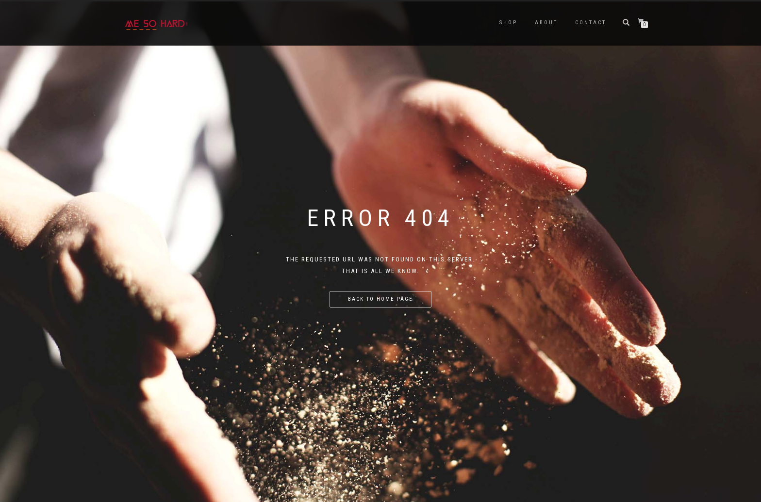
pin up (18, 0)
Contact (590, 22)
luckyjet (1, 0)
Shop (508, 22)
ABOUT (546, 22)
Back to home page (380, 299)
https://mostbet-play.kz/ (14, 0)
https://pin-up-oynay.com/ (7, 0)
